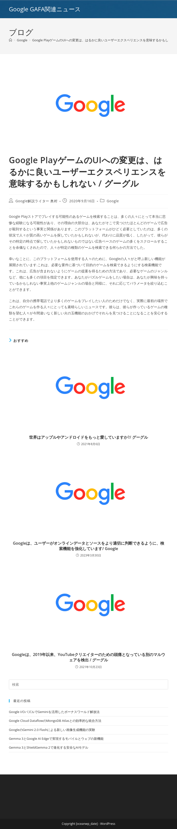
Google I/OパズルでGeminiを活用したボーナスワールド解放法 (54, 712)
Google (113, 201)
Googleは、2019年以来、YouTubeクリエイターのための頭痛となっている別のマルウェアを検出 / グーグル (88, 657)
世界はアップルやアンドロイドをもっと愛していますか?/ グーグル (88, 437)
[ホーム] (10, 40)
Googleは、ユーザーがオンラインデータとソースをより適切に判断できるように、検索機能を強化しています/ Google (88, 545)
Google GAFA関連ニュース (45, 9)
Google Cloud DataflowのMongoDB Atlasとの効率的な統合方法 (55, 720)
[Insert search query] (88, 684)
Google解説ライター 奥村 (37, 201)
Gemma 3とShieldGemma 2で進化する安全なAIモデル (48, 747)
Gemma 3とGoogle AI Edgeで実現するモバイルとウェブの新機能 (56, 738)
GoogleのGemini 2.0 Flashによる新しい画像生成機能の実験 (52, 729)
